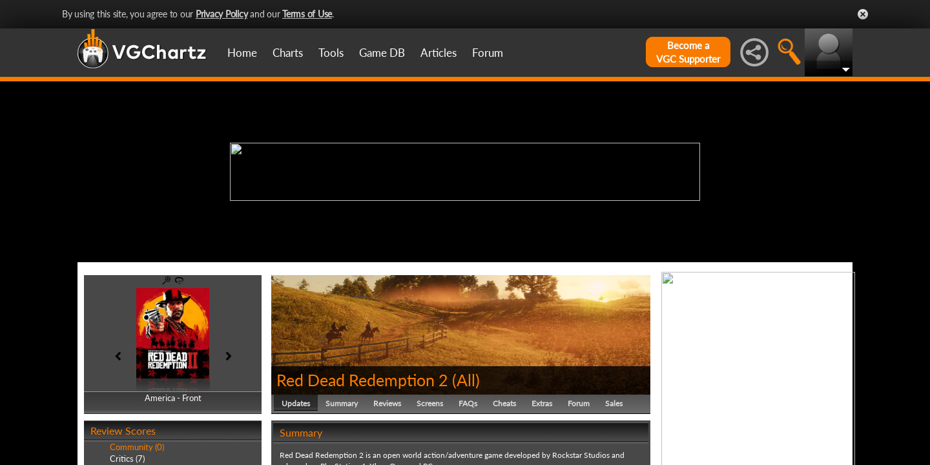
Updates (296, 403)
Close (863, 14)
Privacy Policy (222, 13)
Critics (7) (127, 458)
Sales (614, 403)
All (466, 379)
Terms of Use (307, 13)
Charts (288, 52)
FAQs (468, 403)
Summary (342, 403)
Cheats (504, 403)
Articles (438, 52)
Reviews (387, 403)
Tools (331, 52)
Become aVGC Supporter (688, 52)
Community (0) (137, 447)
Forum (487, 52)
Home (242, 52)
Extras (542, 403)
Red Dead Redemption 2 (362, 379)
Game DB (382, 52)
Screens (430, 403)
